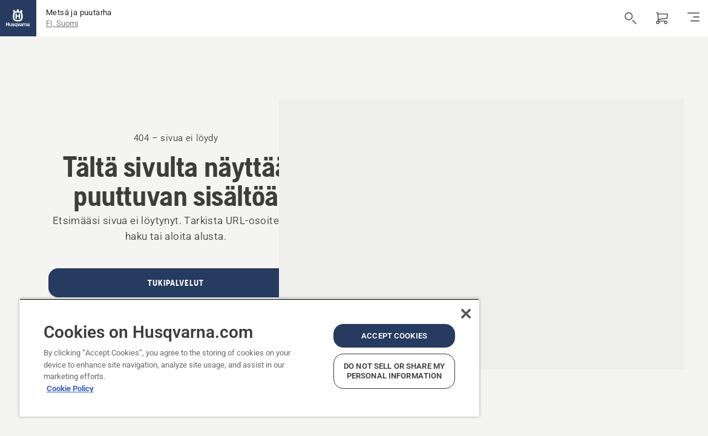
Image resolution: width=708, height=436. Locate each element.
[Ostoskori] (662, 18)
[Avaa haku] (630, 18)
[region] (224, 353)
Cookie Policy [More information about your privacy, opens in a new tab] (70, 378)
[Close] (416, 304)
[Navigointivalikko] (693, 18)
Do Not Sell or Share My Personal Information (352, 366)
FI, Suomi (62, 23)
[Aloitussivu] (18, 18)
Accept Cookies (352, 326)
